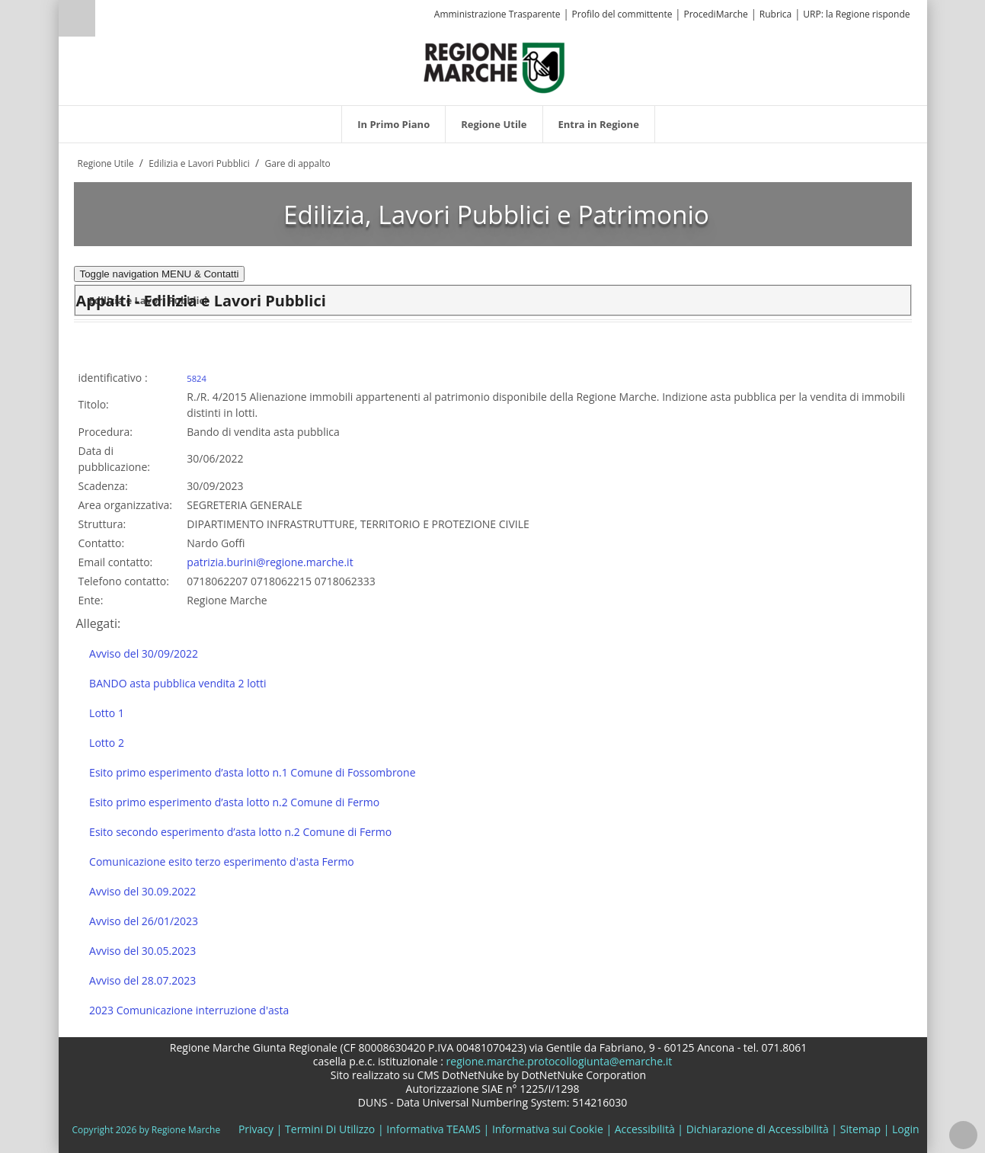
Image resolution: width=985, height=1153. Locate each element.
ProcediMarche (715, 14)
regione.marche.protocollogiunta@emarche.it (557, 1061)
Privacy (255, 1129)
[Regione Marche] (494, 66)
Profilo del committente (622, 14)
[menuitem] (393, 124)
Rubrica (776, 14)
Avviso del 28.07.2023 (142, 980)
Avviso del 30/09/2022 (143, 653)
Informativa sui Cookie (547, 1129)
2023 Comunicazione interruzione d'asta (189, 1010)
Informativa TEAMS (433, 1129)
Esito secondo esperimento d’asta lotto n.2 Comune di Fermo (240, 832)
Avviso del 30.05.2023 (142, 950)
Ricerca (77, 18)
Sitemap (860, 1129)
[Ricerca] (106, 20)
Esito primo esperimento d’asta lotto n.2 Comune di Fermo (234, 802)
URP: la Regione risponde (856, 14)
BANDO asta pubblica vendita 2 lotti (178, 683)
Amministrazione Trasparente (497, 14)
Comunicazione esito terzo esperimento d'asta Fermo (221, 861)
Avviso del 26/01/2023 (143, 921)
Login (905, 1129)
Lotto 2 (106, 742)
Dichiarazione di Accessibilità (757, 1129)
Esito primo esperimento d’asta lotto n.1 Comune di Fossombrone (252, 772)
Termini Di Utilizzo (330, 1129)
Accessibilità (645, 1129)
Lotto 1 (106, 713)
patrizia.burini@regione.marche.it (270, 562)
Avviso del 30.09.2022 (142, 891)
